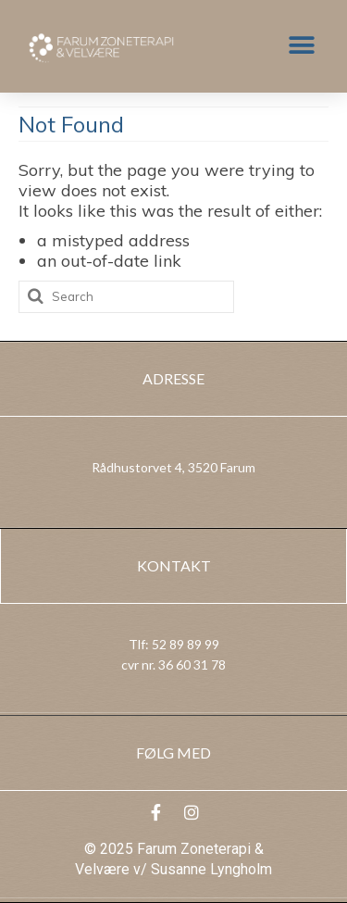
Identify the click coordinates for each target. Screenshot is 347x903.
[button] (301, 46)
